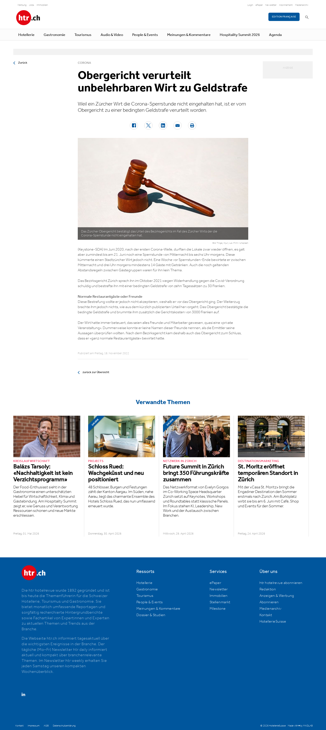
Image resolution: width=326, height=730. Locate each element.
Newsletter (271, 5)
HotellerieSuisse (272, 621)
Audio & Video (112, 35)
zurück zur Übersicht (96, 372)
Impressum (34, 726)
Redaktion (267, 589)
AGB (46, 726)
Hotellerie (26, 35)
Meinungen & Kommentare (189, 35)
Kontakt (265, 615)
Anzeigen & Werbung (276, 596)
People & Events (145, 35)
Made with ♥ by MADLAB (300, 726)
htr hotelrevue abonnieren (281, 583)
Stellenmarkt (220, 602)
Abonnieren (269, 602)
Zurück (22, 62)
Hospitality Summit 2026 (240, 35)
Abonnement (286, 5)
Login (250, 5)
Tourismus (82, 35)
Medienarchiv (302, 5)
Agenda (275, 35)
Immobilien (42, 5)
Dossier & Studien (150, 615)
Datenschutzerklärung (64, 726)
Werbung (21, 5)
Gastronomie (54, 35)
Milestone (218, 609)
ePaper (259, 5)
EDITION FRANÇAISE (284, 17)
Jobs (31, 5)
